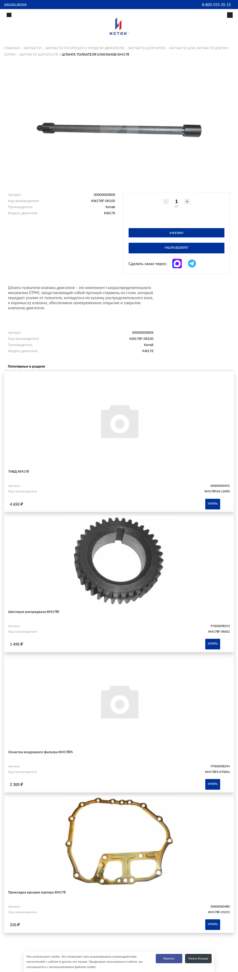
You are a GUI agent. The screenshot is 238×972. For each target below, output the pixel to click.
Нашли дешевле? (176, 247)
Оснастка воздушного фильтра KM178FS (40, 752)
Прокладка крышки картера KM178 (36, 892)
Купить (213, 503)
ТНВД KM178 (18, 471)
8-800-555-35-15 (216, 4)
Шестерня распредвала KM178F (33, 611)
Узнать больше (198, 958)
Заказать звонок (15, 4)
